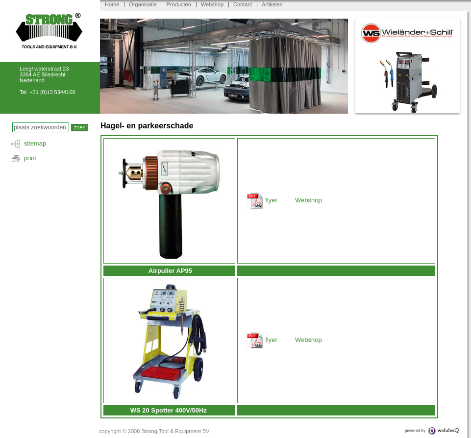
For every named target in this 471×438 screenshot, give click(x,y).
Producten (179, 4)
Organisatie (142, 4)
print (30, 158)
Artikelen (272, 4)
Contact (242, 4)
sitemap (35, 143)
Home (112, 4)
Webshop (212, 4)
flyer (271, 200)
